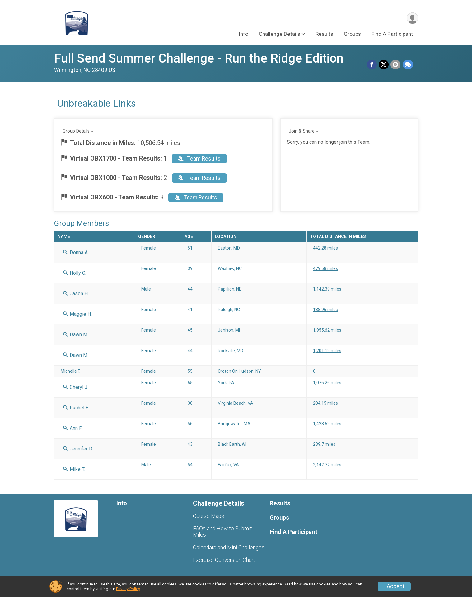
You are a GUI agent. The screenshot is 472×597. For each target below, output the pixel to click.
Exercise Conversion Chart (224, 560)
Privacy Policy (128, 588)
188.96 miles (325, 309)
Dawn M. (75, 335)
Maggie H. (77, 314)
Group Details (76, 131)
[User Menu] (412, 18)
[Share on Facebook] (372, 65)
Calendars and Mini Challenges (228, 547)
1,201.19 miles (327, 350)
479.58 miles (325, 268)
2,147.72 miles (327, 464)
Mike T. (74, 469)
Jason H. (76, 293)
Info (243, 34)
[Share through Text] (408, 65)
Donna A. (76, 252)
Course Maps (208, 516)
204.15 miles (325, 403)
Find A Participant (392, 34)
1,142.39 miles (327, 289)
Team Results (199, 159)
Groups (352, 34)
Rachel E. (76, 408)
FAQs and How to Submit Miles (222, 531)
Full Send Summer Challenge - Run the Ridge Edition (198, 58)
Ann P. (72, 428)
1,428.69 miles (327, 423)
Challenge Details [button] (279, 34)
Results (324, 34)
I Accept (394, 586)
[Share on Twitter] (384, 65)
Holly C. (74, 273)
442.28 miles (325, 247)
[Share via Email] (396, 65)
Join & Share (302, 131)
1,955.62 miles (327, 330)
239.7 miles (324, 444)
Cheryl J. (75, 387)
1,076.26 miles (327, 382)
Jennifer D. (78, 449)
